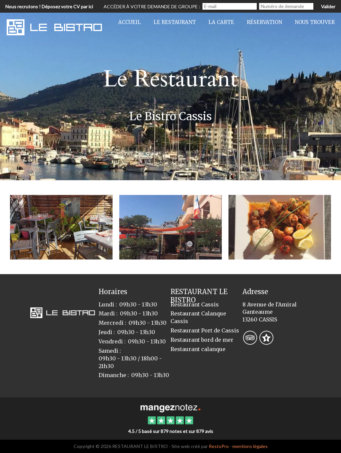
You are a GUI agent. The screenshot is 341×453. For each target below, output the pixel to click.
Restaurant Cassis (194, 304)
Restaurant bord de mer (201, 339)
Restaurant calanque (197, 349)
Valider (328, 6)
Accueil (129, 22)
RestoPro (219, 446)
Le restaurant (175, 22)
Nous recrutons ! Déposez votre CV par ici (49, 6)
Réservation (264, 22)
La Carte (221, 22)
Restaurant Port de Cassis (204, 330)
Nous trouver (315, 22)
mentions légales (250, 446)
